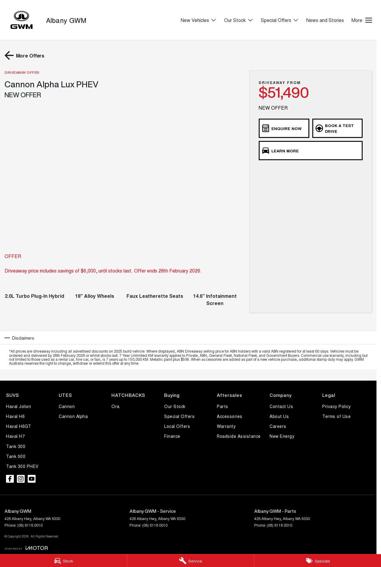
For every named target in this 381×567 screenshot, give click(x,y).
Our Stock (175, 406)
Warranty (226, 426)
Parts (222, 406)
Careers (278, 426)
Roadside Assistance (239, 436)
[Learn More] (311, 150)
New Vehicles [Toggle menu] (199, 20)
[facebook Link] (10, 479)
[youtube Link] (32, 479)
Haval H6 (15, 416)
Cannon (67, 406)
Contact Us (281, 406)
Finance (172, 436)
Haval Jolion (18, 406)
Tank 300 (15, 446)
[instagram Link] (21, 479)
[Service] (190, 560)
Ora (115, 406)
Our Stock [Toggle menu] (238, 20)
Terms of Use (336, 416)
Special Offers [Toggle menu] (280, 20)
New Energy (282, 436)
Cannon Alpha (73, 416)
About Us (279, 416)
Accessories (229, 416)
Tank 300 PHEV (22, 466)
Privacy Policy (336, 406)
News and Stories (325, 20)
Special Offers (179, 416)
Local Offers (177, 426)
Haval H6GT (18, 426)
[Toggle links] (26, 547)
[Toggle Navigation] (361, 20)
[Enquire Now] (284, 128)
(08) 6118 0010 (29, 525)
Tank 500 (15, 456)
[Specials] (317, 560)
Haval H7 (15, 436)
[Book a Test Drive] (337, 128)
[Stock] (63, 560)
